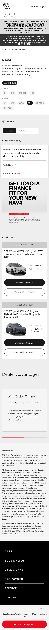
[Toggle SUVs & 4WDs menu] (39, 560)
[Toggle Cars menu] (39, 551)
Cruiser (22, 93)
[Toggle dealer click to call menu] (5, 14)
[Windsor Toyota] (6, 6)
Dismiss (41, 608)
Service (11, 588)
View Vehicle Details (24, 291)
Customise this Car (24, 282)
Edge (21, 102)
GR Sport (8, 108)
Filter (10, 121)
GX (5, 93)
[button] (11, 173)
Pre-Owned (14, 579)
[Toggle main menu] (43, 14)
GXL (12, 93)
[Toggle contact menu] (39, 578)
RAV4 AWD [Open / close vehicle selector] (13, 49)
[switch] (20, 131)
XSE (32, 93)
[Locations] (12, 14)
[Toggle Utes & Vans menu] (39, 569)
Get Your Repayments (24, 624)
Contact (12, 597)
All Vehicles (10, 83)
